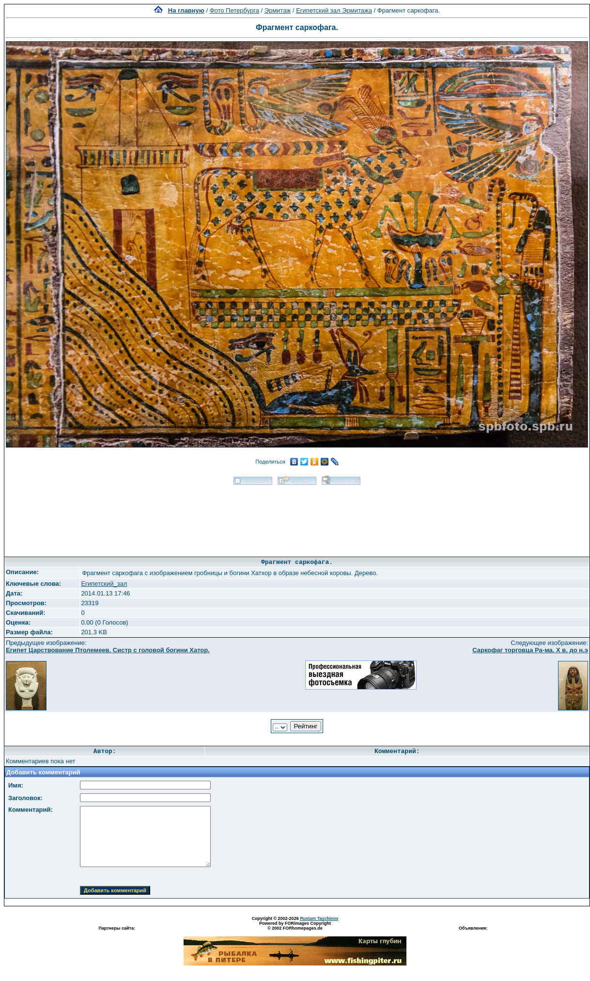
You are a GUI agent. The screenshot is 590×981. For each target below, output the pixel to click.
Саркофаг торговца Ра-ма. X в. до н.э (530, 650)
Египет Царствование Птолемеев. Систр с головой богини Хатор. (108, 650)
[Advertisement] (297, 517)
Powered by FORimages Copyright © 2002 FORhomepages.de (295, 926)
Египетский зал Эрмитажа (334, 10)
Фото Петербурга (234, 10)
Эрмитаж (277, 10)
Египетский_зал (104, 583)
